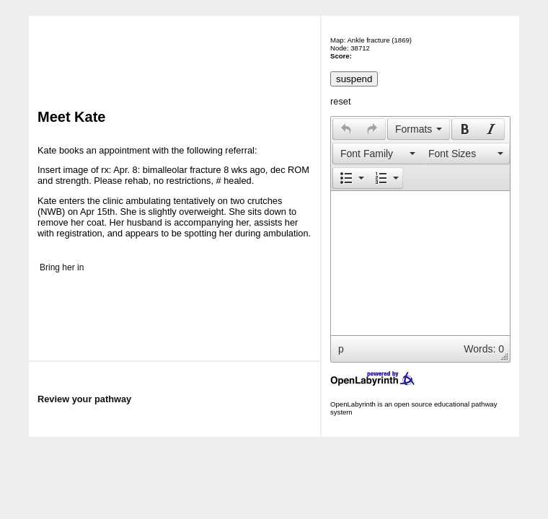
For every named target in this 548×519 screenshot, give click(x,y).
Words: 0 (484, 349)
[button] (345, 129)
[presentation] (346, 129)
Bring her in (62, 267)
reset (340, 101)
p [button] (341, 349)
